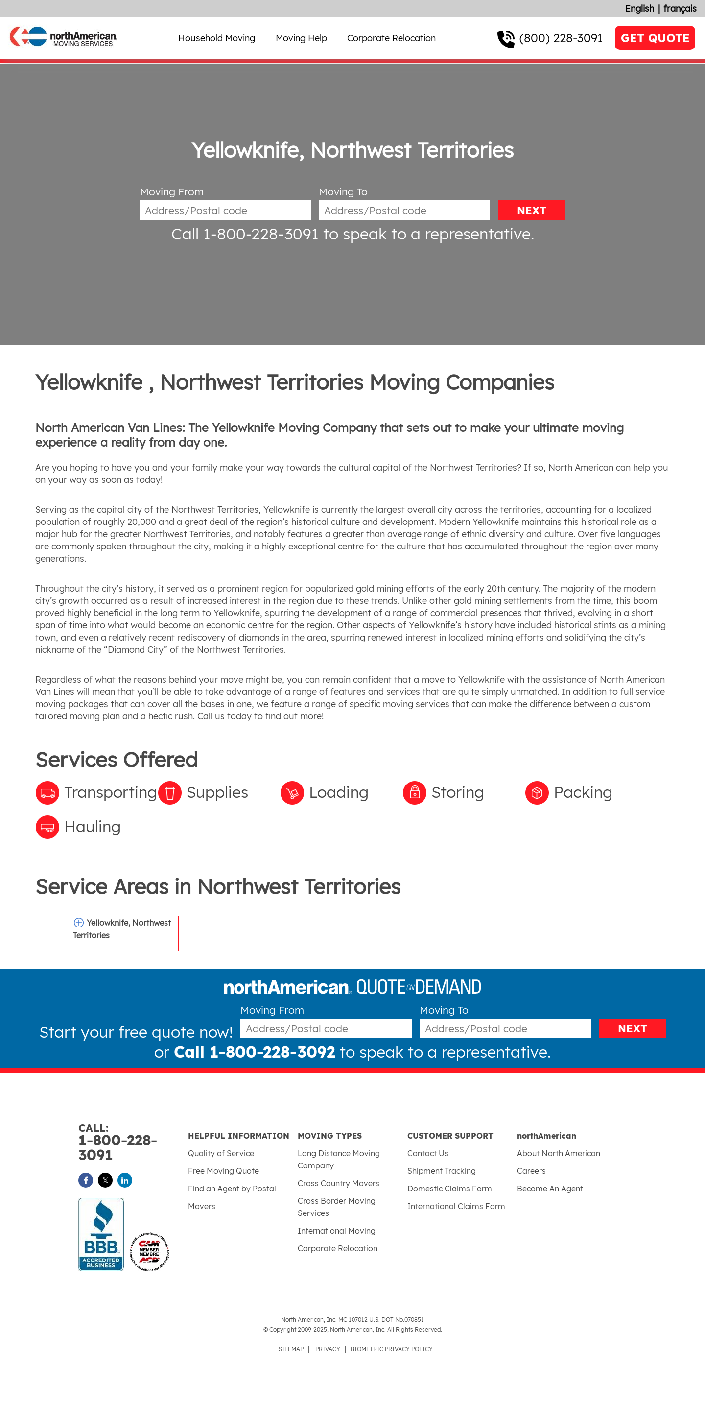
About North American (558, 1153)
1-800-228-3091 (133, 1143)
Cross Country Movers (338, 1183)
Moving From (172, 192)
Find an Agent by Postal (232, 1188)
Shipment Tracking (441, 1171)
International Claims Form (456, 1206)
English (639, 8)
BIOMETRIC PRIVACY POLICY (392, 1349)
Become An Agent (550, 1188)
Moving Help (301, 38)
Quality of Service (221, 1153)
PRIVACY (327, 1349)
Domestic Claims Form (449, 1188)
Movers (201, 1206)
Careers (531, 1171)
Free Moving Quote (223, 1171)
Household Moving (216, 38)
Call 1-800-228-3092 (254, 1052)
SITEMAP (291, 1349)
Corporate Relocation (391, 38)
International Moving (337, 1231)
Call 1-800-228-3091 (245, 233)
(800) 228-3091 (561, 37)
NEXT (531, 210)
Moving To (343, 192)
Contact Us (427, 1153)
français (680, 8)
